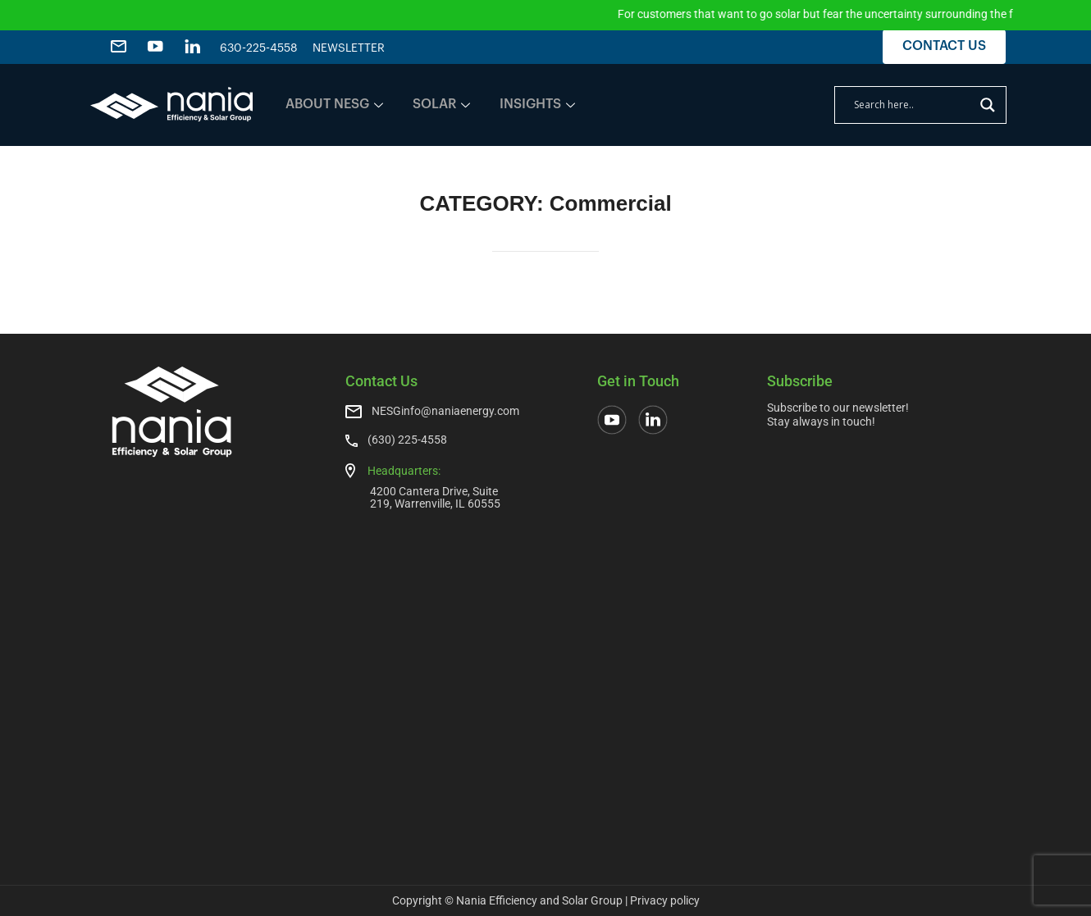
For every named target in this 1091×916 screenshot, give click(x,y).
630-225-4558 (259, 48)
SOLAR (441, 104)
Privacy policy (665, 900)
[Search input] (913, 104)
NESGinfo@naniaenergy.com (445, 410)
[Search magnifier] (987, 104)
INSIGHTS (537, 104)
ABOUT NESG (334, 104)
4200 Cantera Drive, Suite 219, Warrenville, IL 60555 (435, 497)
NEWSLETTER (349, 48)
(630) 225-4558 (407, 439)
